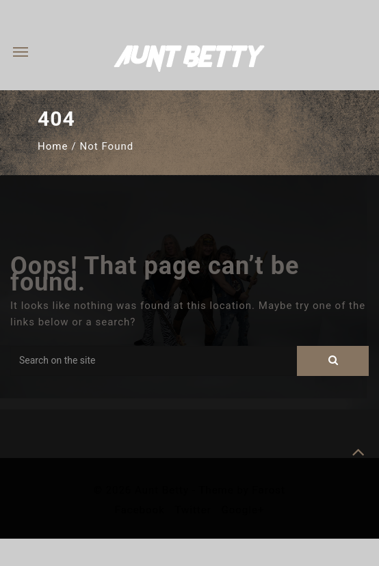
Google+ (243, 510)
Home (53, 146)
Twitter (194, 510)
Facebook (141, 510)
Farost (268, 490)
